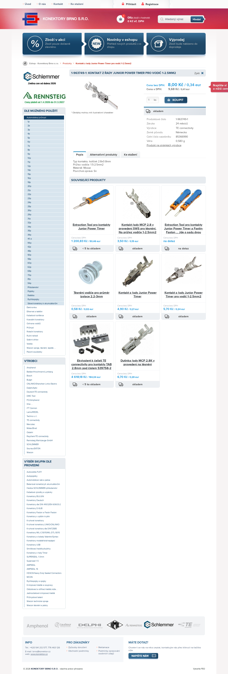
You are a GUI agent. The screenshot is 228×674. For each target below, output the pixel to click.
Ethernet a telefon (34, 311)
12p (29, 166)
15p (29, 174)
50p (29, 255)
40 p (30, 239)
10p (29, 158)
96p (29, 243)
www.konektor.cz (39, 654)
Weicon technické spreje (37, 601)
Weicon (30, 452)
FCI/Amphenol (33, 400)
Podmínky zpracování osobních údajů (109, 652)
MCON (30, 577)
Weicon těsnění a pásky (37, 605)
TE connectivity (33, 420)
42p (29, 247)
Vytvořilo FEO (199, 669)
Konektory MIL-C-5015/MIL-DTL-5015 (43, 532)
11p (29, 162)
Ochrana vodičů (34, 323)
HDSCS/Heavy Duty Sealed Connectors (44, 573)
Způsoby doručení (77, 647)
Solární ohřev (32, 340)
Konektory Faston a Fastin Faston (42, 512)
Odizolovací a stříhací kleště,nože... (42, 589)
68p (29, 271)
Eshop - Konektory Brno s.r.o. (44, 63)
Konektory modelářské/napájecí (41, 540)
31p (29, 218)
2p (29, 125)
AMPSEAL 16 (32, 569)
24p (29, 202)
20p (29, 186)
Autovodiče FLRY (34, 472)
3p (29, 130)
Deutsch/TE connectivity (37, 392)
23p (29, 198)
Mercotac (31, 424)
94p (29, 283)
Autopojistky (32, 476)
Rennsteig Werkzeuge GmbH (40, 440)
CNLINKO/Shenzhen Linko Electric (42, 384)
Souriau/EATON (33, 448)
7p (29, 146)
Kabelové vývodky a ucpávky (39, 492)
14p (29, 170)
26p (29, 210)
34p (29, 227)
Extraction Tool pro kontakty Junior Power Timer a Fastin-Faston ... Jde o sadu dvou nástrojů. (183, 230)
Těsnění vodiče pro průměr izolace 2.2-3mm (91, 294)
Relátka (31, 295)
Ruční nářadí (32, 336)
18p (29, 182)
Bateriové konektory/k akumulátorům (43, 484)
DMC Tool (31, 396)
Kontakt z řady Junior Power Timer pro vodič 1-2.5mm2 (103, 63)
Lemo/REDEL (33, 412)
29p (29, 214)
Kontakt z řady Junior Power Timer (138, 294)
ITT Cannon (32, 408)
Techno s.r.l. (32, 416)
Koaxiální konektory (35, 319)
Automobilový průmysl (36, 117)
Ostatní (30, 432)
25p (29, 206)
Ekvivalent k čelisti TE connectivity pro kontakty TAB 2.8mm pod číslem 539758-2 (91, 364)
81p (29, 279)
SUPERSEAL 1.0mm (35, 557)
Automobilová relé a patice (38, 480)
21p (29, 190)
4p (29, 133)
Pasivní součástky (34, 352)
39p (29, 235)
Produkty (67, 63)
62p (29, 267)
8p (29, 150)
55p (29, 259)
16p (29, 178)
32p (29, 222)
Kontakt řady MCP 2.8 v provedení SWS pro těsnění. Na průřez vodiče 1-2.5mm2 (137, 228)
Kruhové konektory (35, 520)
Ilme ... (30, 404)
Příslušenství (33, 287)
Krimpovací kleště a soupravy (40, 585)
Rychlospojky (33, 299)
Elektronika (32, 307)
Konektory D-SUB (34, 508)
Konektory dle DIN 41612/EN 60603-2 (44, 504)
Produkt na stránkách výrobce (164, 145)
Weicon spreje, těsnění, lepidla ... (41, 348)
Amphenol (31, 367)
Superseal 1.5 (33, 561)
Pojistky (31, 291)
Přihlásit (131, 4)
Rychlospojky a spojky (36, 581)
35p (29, 230)
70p (29, 275)
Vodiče (29, 344)
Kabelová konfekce (35, 315)
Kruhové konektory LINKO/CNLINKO (43, 524)
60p (29, 263)
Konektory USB (33, 545)
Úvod (28, 4)
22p (29, 194)
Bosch (29, 376)
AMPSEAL (31, 565)
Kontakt (58, 4)
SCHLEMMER (33, 444)
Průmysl (30, 327)
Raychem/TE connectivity (37, 436)
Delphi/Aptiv (32, 388)
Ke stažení (77, 4)
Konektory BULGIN (35, 496)
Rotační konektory (35, 331)
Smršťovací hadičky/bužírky (39, 549)
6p (29, 142)
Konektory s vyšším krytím (38, 516)
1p (28, 121)
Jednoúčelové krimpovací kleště (41, 593)
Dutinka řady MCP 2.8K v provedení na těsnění (138, 362)
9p (29, 154)
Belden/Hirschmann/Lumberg (40, 372)
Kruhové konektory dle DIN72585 (42, 528)
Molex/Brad (32, 428)
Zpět (197, 73)
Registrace (152, 4)
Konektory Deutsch (35, 500)
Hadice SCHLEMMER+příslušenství (42, 488)
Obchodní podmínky (78, 651)
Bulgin (29, 380)
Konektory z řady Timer (37, 553)
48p (29, 251)
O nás (42, 4)
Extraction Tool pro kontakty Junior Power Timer (91, 226)
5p (29, 138)
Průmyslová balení (35, 597)
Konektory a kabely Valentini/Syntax (42, 537)
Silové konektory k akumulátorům (42, 303)
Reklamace (103, 647)
